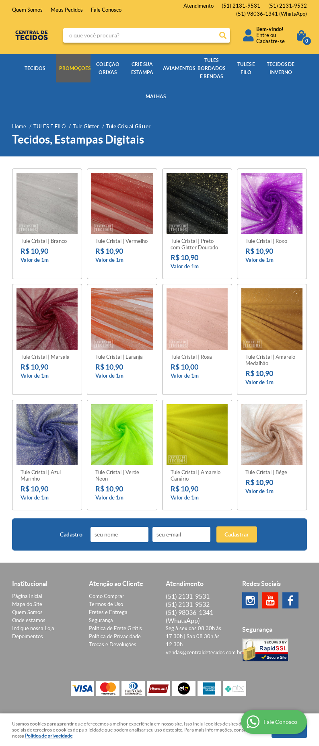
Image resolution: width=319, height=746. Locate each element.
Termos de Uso (106, 604)
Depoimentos (27, 636)
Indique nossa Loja (33, 628)
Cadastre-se (270, 41)
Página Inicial (27, 596)
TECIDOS (35, 68)
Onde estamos (28, 620)
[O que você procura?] (223, 35)
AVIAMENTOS (178, 68)
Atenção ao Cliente (116, 583)
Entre (262, 35)
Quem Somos (27, 10)
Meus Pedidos (67, 10)
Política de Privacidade (115, 636)
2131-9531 (241, 6)
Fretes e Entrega (108, 612)
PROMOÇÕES (75, 68)
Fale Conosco (106, 10)
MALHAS (156, 96)
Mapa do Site (27, 604)
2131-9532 (287, 6)
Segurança (101, 620)
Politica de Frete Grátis (115, 628)
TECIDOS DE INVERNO (280, 68)
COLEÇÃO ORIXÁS (107, 68)
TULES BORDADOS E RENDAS (211, 68)
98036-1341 (271, 14)
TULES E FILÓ (246, 68)
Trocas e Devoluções (112, 644)
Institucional (29, 583)
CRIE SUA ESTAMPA (142, 68)
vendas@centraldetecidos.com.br (204, 652)
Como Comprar (106, 596)
